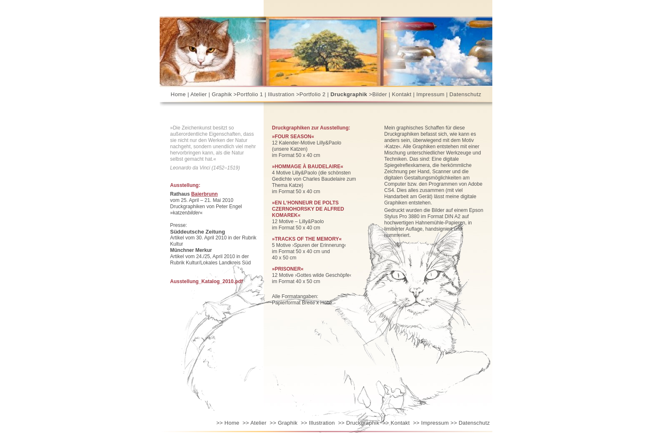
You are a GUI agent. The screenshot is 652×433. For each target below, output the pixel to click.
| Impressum (429, 94)
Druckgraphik (358, 423)
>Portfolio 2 (311, 94)
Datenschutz (465, 94)
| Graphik (220, 94)
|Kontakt (400, 94)
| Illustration (279, 94)
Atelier (254, 423)
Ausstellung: (185, 185)
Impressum (431, 423)
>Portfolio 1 (248, 94)
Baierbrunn (204, 194)
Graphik (284, 423)
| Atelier (197, 94)
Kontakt (396, 423)
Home (178, 94)
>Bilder (378, 94)
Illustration (318, 423)
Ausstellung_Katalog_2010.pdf (206, 281)
